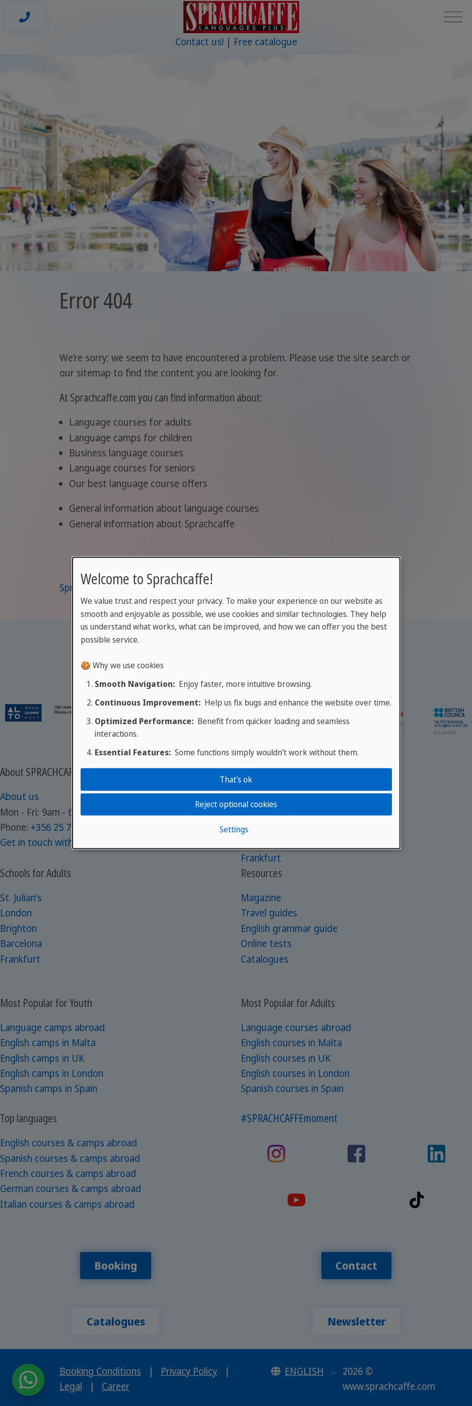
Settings (234, 828)
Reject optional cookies (236, 804)
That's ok (236, 779)
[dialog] (236, 703)
